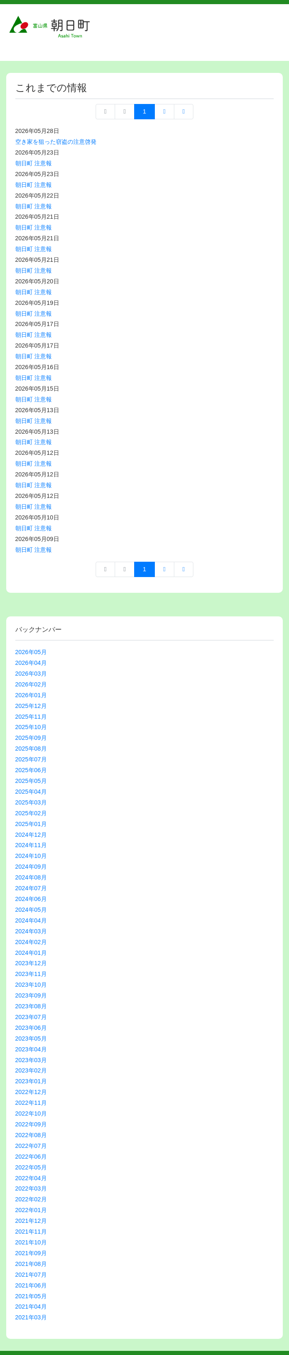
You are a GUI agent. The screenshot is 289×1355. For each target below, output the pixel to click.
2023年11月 (31, 974)
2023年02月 (31, 1070)
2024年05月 (31, 909)
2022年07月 (31, 1145)
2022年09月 (31, 1124)
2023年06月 (31, 1027)
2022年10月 (31, 1113)
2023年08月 (31, 1006)
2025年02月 (31, 813)
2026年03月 (31, 673)
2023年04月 (31, 1049)
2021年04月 (31, 1306)
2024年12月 (31, 834)
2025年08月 (31, 748)
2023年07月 (31, 1017)
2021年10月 (31, 1242)
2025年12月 (31, 706)
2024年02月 (31, 942)
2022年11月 (31, 1102)
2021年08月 (31, 1264)
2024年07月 (31, 888)
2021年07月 (31, 1274)
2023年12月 (31, 963)
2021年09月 (31, 1253)
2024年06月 (31, 899)
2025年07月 (31, 759)
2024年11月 (31, 845)
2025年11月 (31, 716)
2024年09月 (31, 866)
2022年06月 (31, 1156)
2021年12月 (31, 1220)
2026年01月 (31, 695)
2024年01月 (31, 952)
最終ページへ (183, 111)
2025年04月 (31, 791)
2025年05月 (31, 781)
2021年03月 (31, 1317)
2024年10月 (31, 856)
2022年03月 (31, 1188)
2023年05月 (31, 1038)
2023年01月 (31, 1081)
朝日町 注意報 (33, 163)
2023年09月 (31, 995)
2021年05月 (31, 1296)
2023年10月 (31, 984)
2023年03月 (31, 1060)
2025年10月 (31, 727)
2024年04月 (31, 920)
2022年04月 (31, 1178)
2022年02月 (31, 1199)
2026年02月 (31, 684)
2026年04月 (31, 662)
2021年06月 (31, 1285)
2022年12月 (31, 1092)
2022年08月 (31, 1135)
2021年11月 (31, 1231)
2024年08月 (31, 877)
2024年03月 (31, 931)
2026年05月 (31, 652)
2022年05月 (31, 1167)
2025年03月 (31, 802)
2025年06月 (31, 770)
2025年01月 (31, 824)
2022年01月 (31, 1210)
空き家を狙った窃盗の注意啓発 (55, 141)
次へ (164, 111)
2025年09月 (31, 737)
